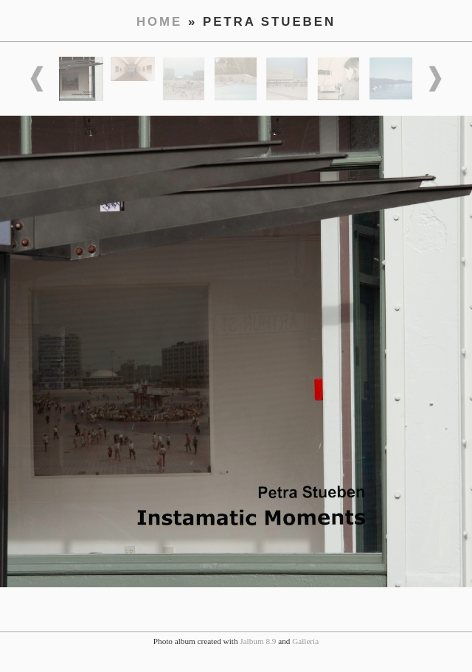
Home (159, 22)
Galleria (305, 641)
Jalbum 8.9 (258, 641)
